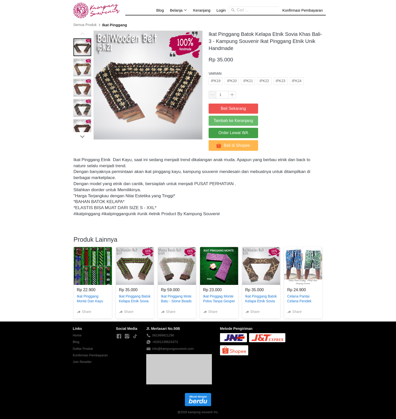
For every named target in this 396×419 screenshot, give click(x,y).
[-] (119, 336)
